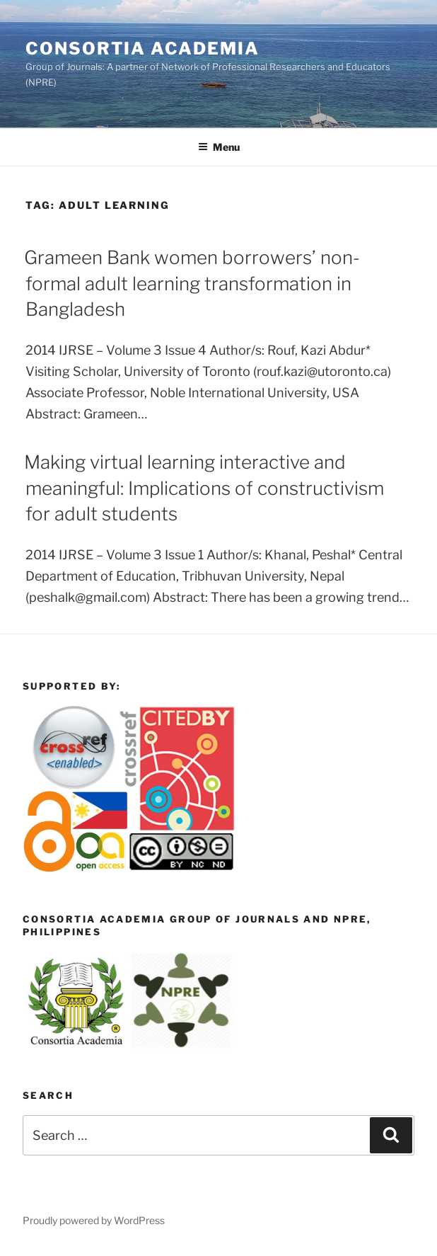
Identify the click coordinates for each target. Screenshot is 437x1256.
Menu (219, 147)
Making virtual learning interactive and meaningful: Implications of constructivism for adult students (204, 488)
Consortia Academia (142, 48)
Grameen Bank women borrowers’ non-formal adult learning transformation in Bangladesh (192, 283)
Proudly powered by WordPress (94, 1220)
